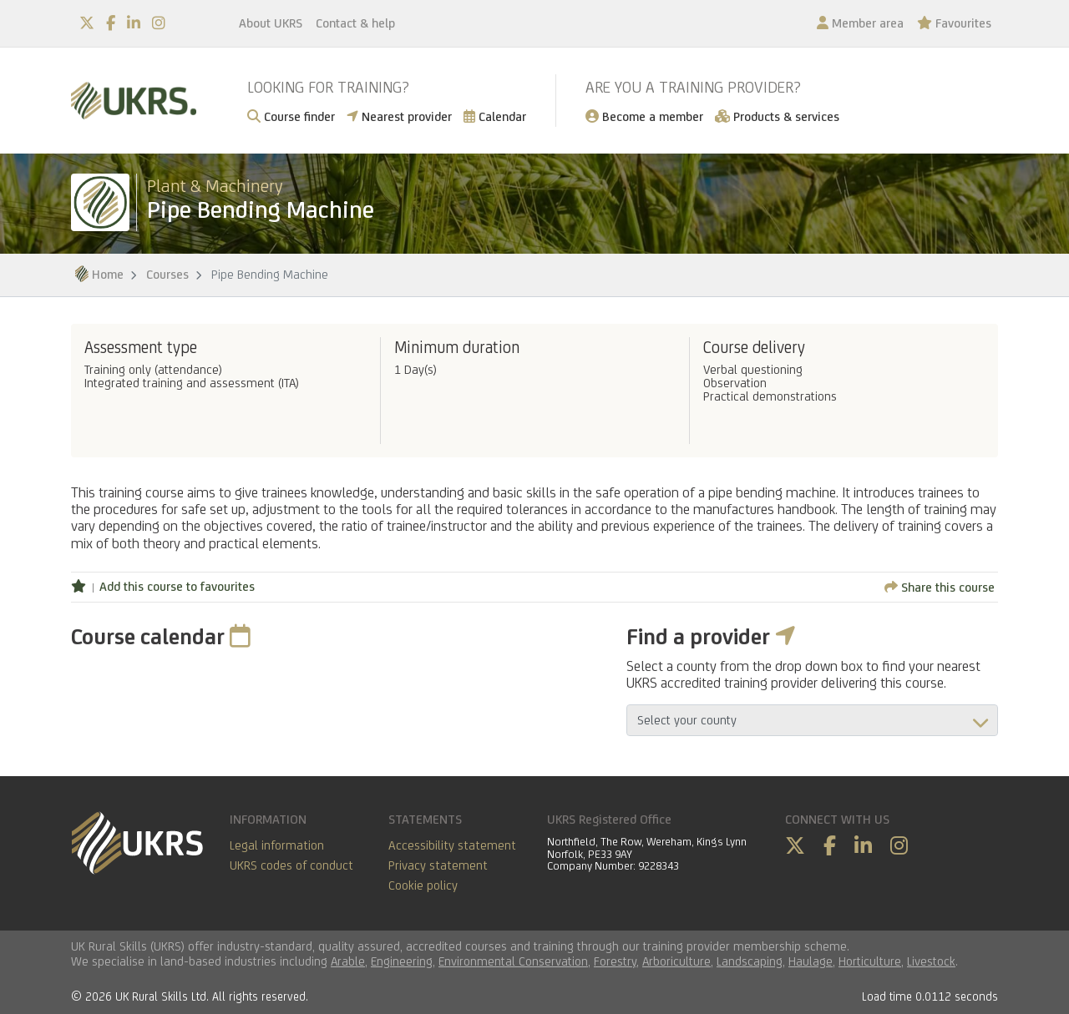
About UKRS (270, 23)
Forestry (615, 961)
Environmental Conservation (513, 961)
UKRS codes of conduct (291, 865)
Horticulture (869, 961)
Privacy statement (438, 865)
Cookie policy (423, 885)
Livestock (931, 961)
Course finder (291, 116)
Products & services (777, 116)
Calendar (495, 116)
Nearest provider (399, 116)
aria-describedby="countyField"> (812, 720)
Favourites (954, 23)
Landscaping (750, 961)
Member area (860, 23)
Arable (348, 961)
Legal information (277, 845)
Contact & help (355, 23)
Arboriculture (676, 961)
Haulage (810, 961)
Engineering (402, 961)
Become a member (644, 116)
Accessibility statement (452, 845)
